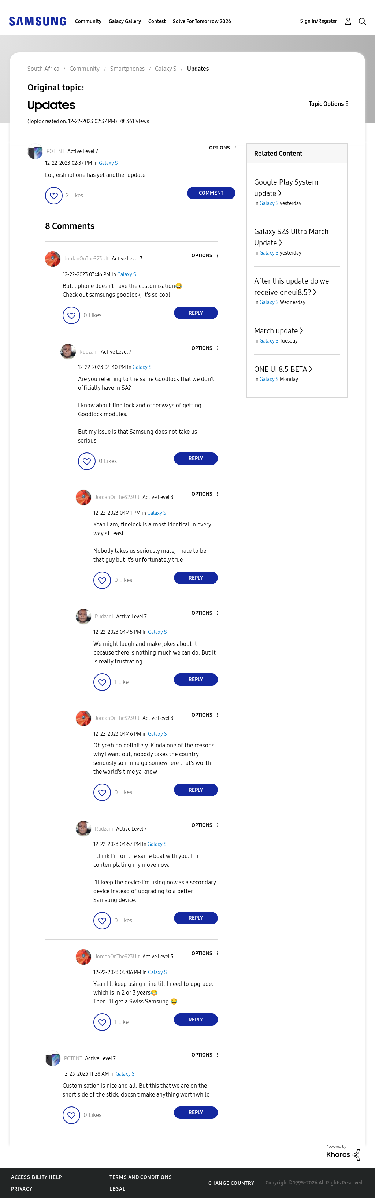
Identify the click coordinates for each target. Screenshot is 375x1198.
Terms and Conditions (140, 1177)
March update (276, 330)
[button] (222, 148)
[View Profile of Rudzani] (88, 352)
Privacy (21, 1189)
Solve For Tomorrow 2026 (202, 21)
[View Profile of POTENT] (55, 151)
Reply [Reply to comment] (196, 313)
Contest (157, 21)
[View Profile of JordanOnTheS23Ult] (86, 259)
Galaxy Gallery (125, 21)
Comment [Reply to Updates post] (211, 193)
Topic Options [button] (326, 103)
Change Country (231, 1183)
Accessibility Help (36, 1177)
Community (88, 21)
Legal (117, 1189)
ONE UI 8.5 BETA (280, 369)
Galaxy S (108, 163)
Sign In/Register (318, 21)
